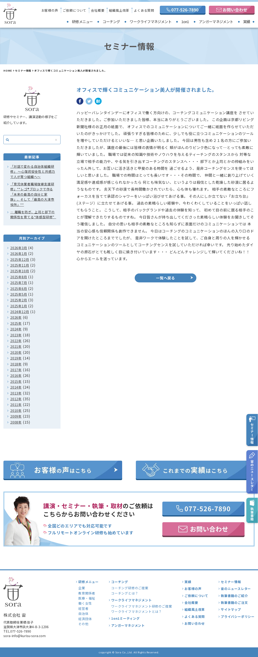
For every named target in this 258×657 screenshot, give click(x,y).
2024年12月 (19, 311)
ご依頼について (75, 10)
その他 (83, 624)
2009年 (16, 416)
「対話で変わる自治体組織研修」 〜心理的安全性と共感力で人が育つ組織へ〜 (32, 171)
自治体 (83, 613)
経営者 (83, 608)
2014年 (16, 387)
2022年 (16, 340)
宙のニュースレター (236, 588)
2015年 (16, 381)
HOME (7, 70)
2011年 (16, 404)
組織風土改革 (119, 10)
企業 (81, 588)
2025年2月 (18, 300)
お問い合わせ (194, 623)
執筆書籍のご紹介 (234, 595)
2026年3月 (18, 248)
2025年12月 (19, 259)
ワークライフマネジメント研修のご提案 (141, 606)
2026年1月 (18, 253)
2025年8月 (18, 277)
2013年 (16, 393)
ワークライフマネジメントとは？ (136, 611)
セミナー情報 (23, 70)
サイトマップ (231, 609)
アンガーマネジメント (216, 21)
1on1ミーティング (125, 618)
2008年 (16, 422)
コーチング (111, 21)
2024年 (16, 329)
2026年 (16, 317)
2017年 (16, 370)
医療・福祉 (86, 598)
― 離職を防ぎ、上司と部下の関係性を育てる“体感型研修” (33, 214)
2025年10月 (19, 271)
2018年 (16, 364)
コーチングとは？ (124, 593)
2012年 (16, 399)
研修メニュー (82, 21)
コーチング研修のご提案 (129, 588)
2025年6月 (18, 288)
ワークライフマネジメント (150, 21)
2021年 (16, 346)
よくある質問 (144, 10)
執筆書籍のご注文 (234, 602)
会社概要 (97, 10)
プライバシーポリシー (238, 616)
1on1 (185, 21)
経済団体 (85, 618)
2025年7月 (18, 282)
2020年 (16, 352)
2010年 (16, 410)
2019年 (16, 358)
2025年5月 (18, 294)
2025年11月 (19, 265)
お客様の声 (49, 10)
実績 (246, 21)
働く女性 (85, 603)
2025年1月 (18, 306)
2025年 (16, 323)
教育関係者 (86, 593)
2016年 (16, 375)
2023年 (16, 335)
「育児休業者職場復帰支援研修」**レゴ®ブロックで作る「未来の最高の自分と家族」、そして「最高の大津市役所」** (32, 194)
